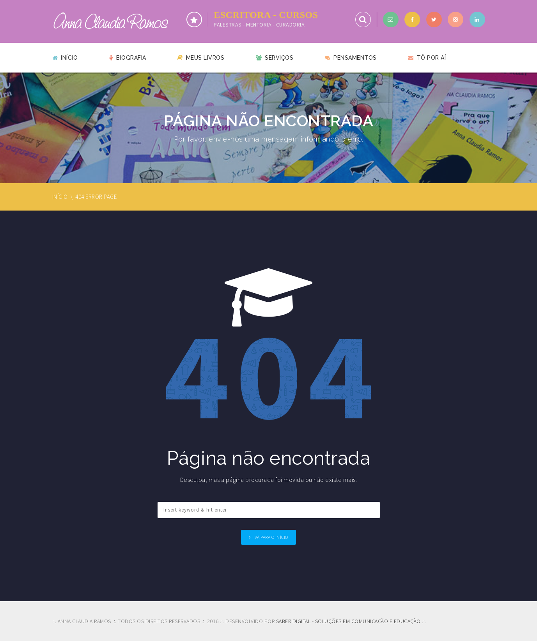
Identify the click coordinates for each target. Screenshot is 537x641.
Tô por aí (427, 58)
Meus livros (200, 58)
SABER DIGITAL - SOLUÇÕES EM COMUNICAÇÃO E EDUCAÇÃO (348, 621)
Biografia (127, 58)
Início (65, 58)
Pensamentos (351, 58)
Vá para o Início (271, 537)
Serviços (275, 58)
